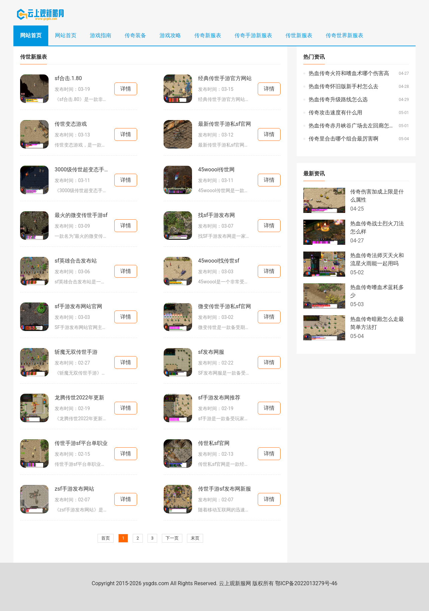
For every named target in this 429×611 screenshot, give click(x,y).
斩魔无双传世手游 (76, 352)
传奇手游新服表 (253, 35)
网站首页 (31, 35)
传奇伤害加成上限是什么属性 (377, 195)
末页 (195, 538)
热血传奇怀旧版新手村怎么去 (343, 86)
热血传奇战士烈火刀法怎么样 (377, 227)
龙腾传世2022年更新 (79, 397)
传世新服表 (299, 35)
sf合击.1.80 (68, 78)
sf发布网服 (211, 352)
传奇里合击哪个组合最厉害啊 (343, 138)
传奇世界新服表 (344, 35)
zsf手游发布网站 (74, 489)
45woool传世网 (216, 169)
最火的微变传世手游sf (81, 215)
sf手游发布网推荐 (219, 397)
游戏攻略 (170, 35)
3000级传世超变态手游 (81, 169)
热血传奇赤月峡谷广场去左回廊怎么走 (352, 125)
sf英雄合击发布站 (76, 261)
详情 (125, 89)
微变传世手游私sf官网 (224, 306)
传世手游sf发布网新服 (224, 489)
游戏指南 (100, 35)
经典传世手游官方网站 (225, 78)
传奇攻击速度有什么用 (335, 112)
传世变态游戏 (71, 124)
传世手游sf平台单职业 (81, 443)
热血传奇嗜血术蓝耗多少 (377, 291)
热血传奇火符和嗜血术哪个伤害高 (349, 73)
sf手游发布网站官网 (78, 306)
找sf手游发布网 (216, 215)
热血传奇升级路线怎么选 (338, 99)
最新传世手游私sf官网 (224, 124)
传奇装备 (135, 35)
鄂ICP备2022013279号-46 (306, 583)
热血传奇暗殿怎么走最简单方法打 (377, 323)
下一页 (172, 538)
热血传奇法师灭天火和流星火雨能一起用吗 (377, 259)
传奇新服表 (207, 35)
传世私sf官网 (214, 443)
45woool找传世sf (218, 261)
